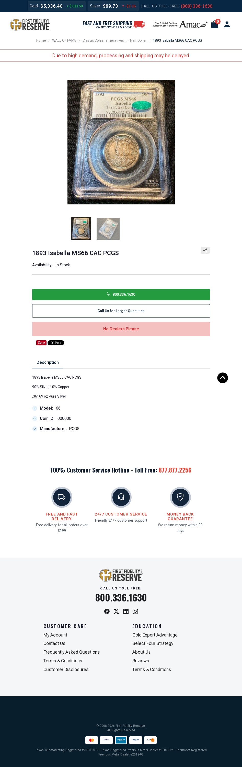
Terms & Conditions (62, 660)
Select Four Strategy (152, 643)
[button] (215, 24)
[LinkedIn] (126, 612)
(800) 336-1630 (196, 6)
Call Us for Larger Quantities (121, 311)
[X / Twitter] (116, 612)
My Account (55, 635)
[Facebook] (107, 612)
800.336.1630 (121, 294)
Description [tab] (48, 362)
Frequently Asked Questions (71, 652)
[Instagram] (135, 612)
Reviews (140, 660)
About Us (141, 652)
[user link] (227, 24)
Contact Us (54, 643)
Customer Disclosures (66, 669)
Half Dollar (138, 40)
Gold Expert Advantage (155, 635)
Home (41, 40)
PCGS (74, 429)
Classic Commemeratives (103, 40)
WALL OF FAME (64, 40)
